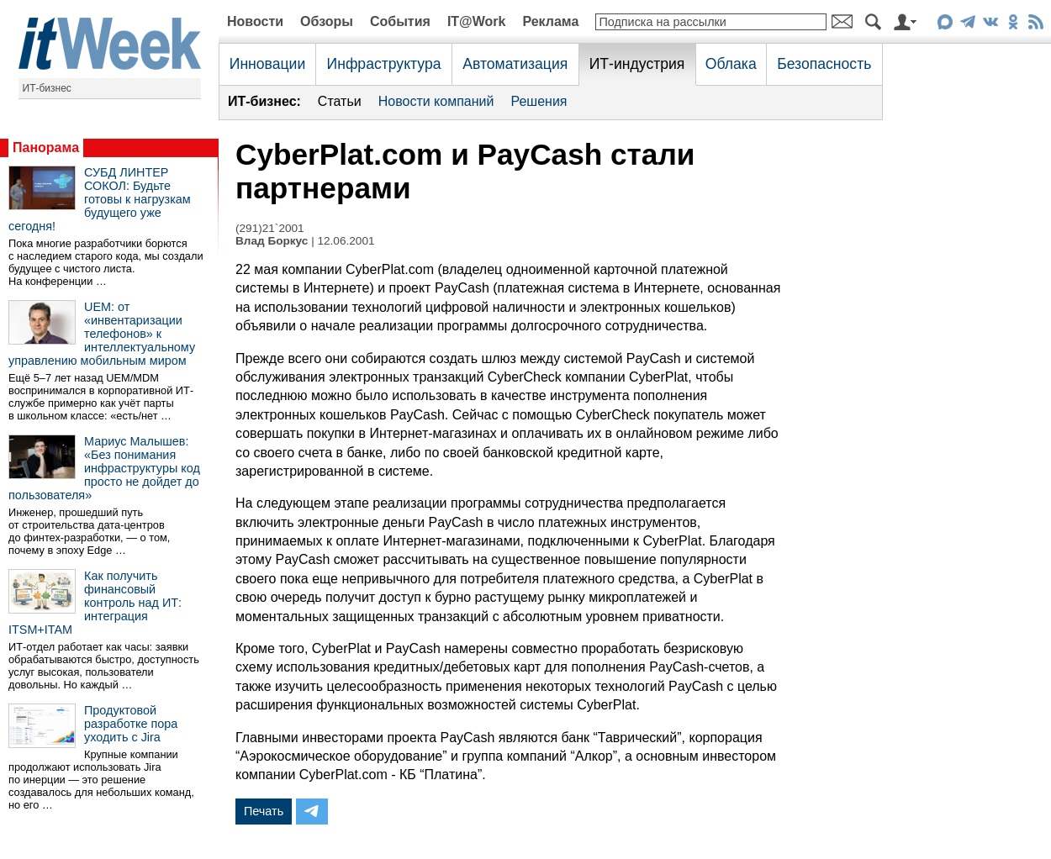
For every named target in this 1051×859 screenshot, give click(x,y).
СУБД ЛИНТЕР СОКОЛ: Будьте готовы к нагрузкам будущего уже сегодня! (99, 199)
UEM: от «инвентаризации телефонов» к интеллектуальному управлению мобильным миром (101, 333)
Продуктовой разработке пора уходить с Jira (130, 724)
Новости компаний (436, 101)
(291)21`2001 (269, 228)
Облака (731, 63)
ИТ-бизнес (47, 88)
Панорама (46, 147)
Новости (255, 21)
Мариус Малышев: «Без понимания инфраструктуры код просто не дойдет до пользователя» (104, 468)
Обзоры (326, 21)
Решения (538, 101)
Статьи (340, 101)
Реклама (550, 21)
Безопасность (824, 63)
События (400, 21)
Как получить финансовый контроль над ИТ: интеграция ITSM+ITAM (95, 602)
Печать (263, 811)
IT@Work (476, 21)
